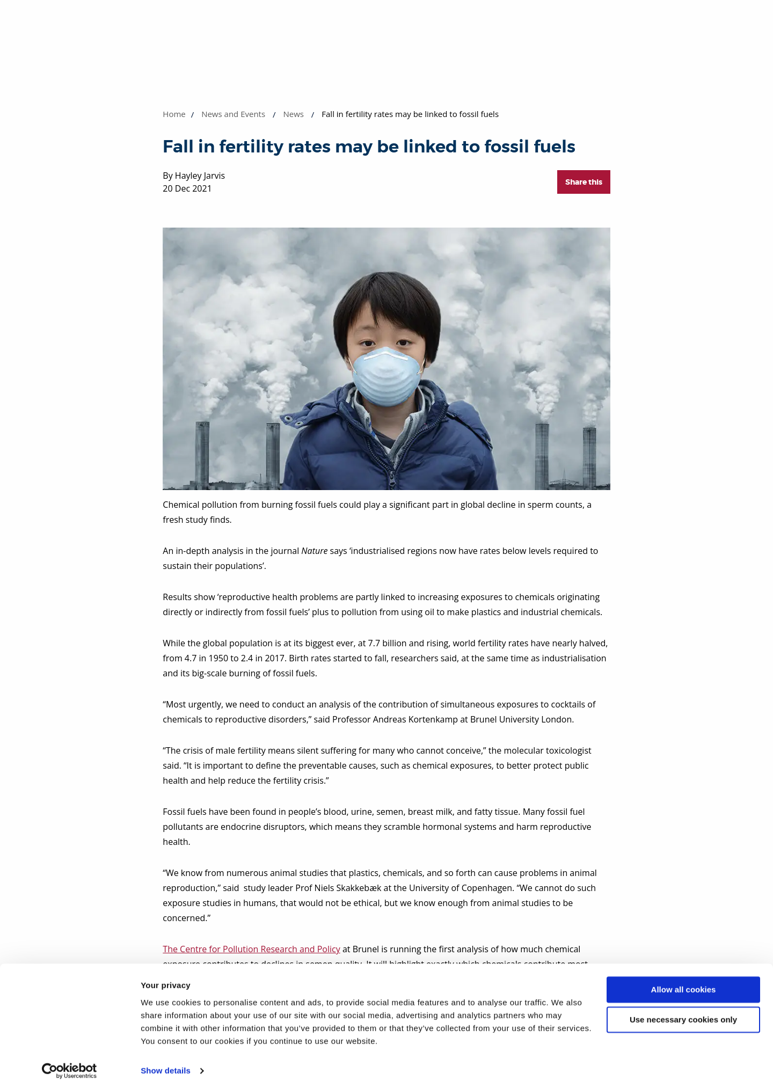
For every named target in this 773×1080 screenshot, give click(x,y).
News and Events (233, 113)
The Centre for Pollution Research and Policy (251, 949)
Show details (166, 1058)
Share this (583, 182)
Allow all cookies (683, 977)
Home (174, 113)
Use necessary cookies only (683, 1007)
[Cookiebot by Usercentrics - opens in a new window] (69, 1059)
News (293, 113)
